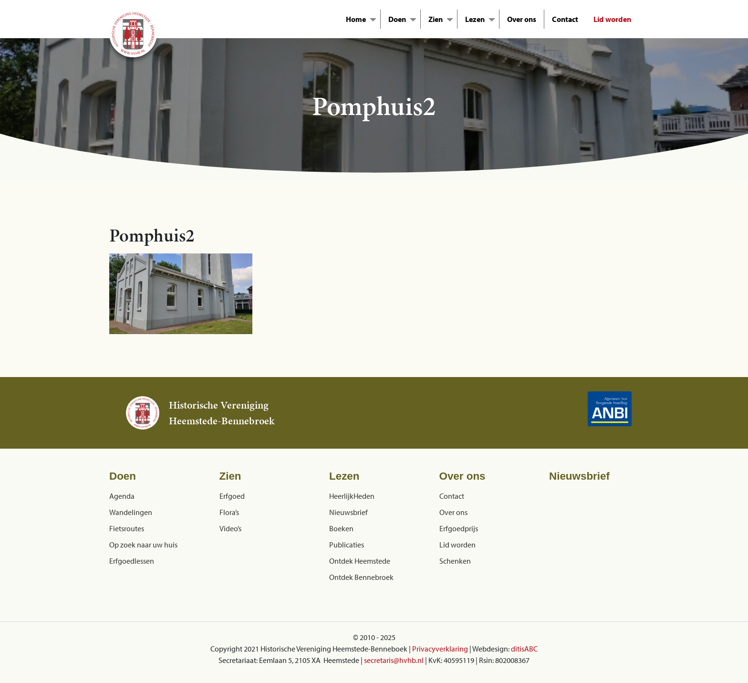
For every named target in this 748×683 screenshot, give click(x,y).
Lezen (475, 19)
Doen (397, 19)
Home (356, 19)
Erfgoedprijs (458, 528)
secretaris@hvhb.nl (394, 660)
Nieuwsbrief (348, 512)
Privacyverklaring (440, 648)
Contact (565, 19)
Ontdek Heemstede (359, 561)
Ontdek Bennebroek (361, 577)
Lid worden (612, 19)
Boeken (341, 528)
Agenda (122, 496)
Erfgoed (232, 496)
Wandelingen (130, 512)
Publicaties (346, 544)
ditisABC (524, 648)
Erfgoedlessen (131, 561)
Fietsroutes (126, 528)
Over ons (521, 19)
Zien (435, 19)
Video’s (230, 528)
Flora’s (229, 512)
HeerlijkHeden (351, 496)
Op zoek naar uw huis (143, 544)
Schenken (455, 561)
